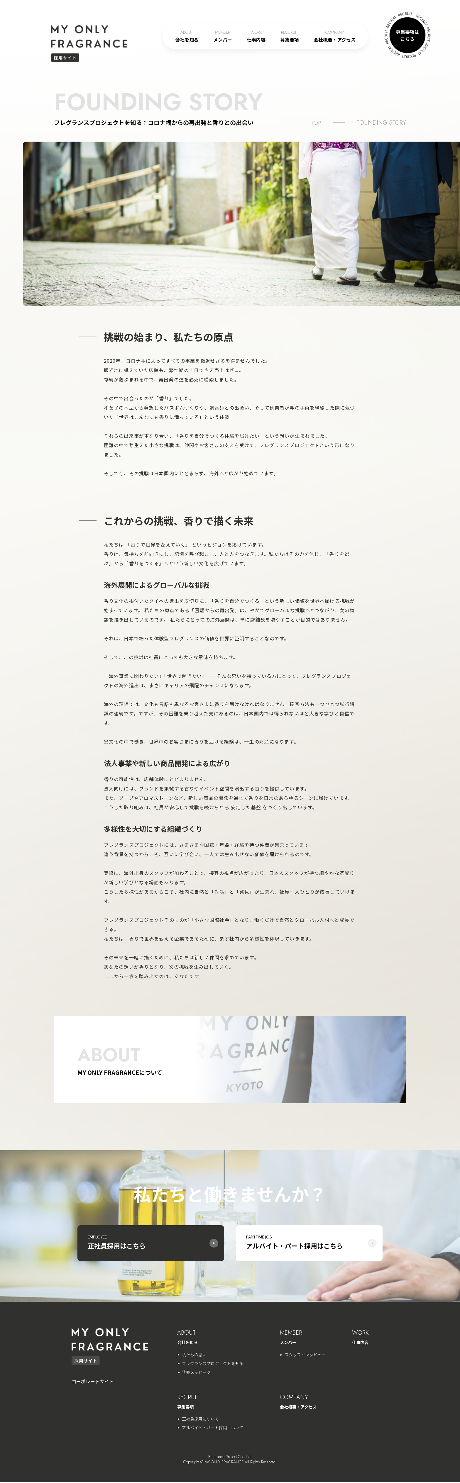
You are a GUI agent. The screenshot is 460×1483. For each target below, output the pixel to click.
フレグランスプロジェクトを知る (212, 1364)
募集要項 (289, 36)
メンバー (222, 36)
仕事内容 (256, 36)
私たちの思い (194, 1355)
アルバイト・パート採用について (212, 1428)
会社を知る (187, 36)
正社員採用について (200, 1420)
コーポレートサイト (93, 1382)
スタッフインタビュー (305, 1355)
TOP (316, 122)
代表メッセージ (196, 1373)
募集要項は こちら (407, 35)
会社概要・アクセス (335, 36)
